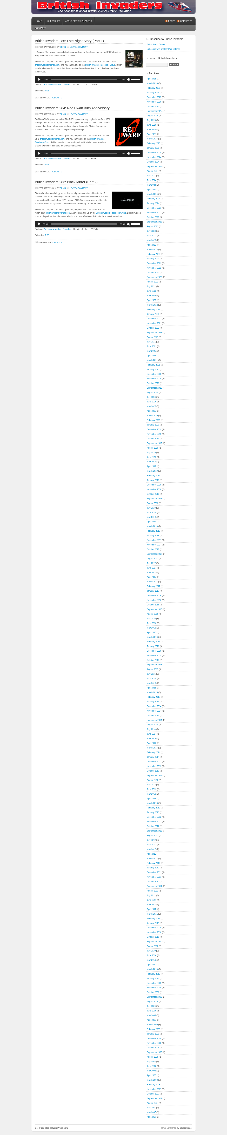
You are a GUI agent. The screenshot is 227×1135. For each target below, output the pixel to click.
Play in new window (52, 84)
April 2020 (151, 411)
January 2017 (153, 591)
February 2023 (153, 254)
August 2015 (152, 669)
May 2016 (151, 628)
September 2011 (154, 886)
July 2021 (151, 342)
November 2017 (154, 545)
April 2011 (151, 909)
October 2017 (153, 549)
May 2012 (151, 849)
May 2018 (151, 517)
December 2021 (154, 318)
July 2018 (151, 508)
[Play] (39, 79)
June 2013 (151, 789)
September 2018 (154, 498)
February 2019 (153, 475)
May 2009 (151, 1015)
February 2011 (153, 918)
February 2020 (153, 420)
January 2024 (153, 203)
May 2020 (151, 406)
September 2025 (154, 111)
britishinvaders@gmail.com (47, 65)
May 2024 (151, 185)
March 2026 (152, 83)
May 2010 (151, 960)
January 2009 (153, 1034)
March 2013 (152, 803)
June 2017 (151, 568)
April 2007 (151, 1117)
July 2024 (151, 175)
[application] (89, 79)
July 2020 (151, 397)
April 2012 (151, 854)
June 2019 (151, 457)
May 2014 (151, 738)
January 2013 (153, 812)
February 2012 (153, 863)
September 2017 (154, 554)
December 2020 (154, 374)
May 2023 (151, 240)
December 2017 (154, 540)
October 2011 (153, 881)
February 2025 (153, 143)
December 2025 (154, 97)
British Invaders (113, 7)
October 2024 (153, 162)
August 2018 (152, 503)
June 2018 (151, 512)
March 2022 (152, 305)
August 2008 (152, 1057)
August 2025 (152, 115)
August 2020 (152, 392)
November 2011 (154, 877)
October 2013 (153, 771)
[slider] (84, 79)
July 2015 (151, 674)
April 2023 (151, 245)
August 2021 (152, 337)
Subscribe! (53, 21)
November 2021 (154, 323)
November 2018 (154, 489)
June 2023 (151, 235)
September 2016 (154, 609)
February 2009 (153, 1029)
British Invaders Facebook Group (100, 65)
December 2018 (154, 485)
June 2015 (151, 678)
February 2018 (153, 531)
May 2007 (151, 1112)
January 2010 (153, 978)
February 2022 (153, 309)
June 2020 (151, 402)
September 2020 (154, 388)
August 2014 (152, 725)
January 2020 (153, 425)
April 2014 (151, 743)
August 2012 (152, 835)
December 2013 (154, 761)
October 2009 (153, 992)
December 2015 (154, 651)
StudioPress (186, 1128)
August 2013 (152, 780)
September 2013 (154, 775)
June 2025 (151, 125)
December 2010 (154, 928)
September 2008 (154, 1052)
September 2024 (154, 166)
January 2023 (153, 259)
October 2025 (153, 106)
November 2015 (154, 655)
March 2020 (152, 415)
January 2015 (153, 701)
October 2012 (153, 826)
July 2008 (151, 1061)
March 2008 (152, 1080)
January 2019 (153, 480)
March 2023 (152, 249)
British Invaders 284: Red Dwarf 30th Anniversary (72, 108)
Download (67, 84)
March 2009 (152, 1024)
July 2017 (151, 563)
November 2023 (154, 212)
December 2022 (154, 263)
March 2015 (152, 692)
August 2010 (152, 946)
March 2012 (152, 858)
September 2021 (154, 332)
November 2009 (154, 988)
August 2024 (152, 171)
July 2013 (151, 784)
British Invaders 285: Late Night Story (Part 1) (69, 41)
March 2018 (152, 526)
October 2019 (153, 438)
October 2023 (153, 217)
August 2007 (152, 1103)
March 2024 (152, 194)
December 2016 (154, 595)
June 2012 (151, 844)
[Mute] (128, 79)
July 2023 (151, 231)
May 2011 (151, 904)
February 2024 (153, 199)
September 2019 (154, 443)
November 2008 (154, 1043)
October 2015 (153, 660)
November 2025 (154, 102)
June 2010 (151, 955)
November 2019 (154, 434)
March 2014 (152, 748)
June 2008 (151, 1066)
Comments (186, 21)
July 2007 (151, 1107)
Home (39, 21)
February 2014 (153, 752)
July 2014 (151, 729)
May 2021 (151, 351)
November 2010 (154, 932)
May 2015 (151, 683)
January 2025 (153, 148)
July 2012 (151, 840)
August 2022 (152, 282)
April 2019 (151, 466)
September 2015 (154, 665)
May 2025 (151, 129)
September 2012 (154, 831)
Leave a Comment (79, 47)
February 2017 (153, 586)
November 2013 (154, 766)
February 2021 (153, 365)
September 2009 (154, 997)
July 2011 (151, 895)
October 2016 (153, 605)
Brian (63, 47)
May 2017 (151, 572)
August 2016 (152, 614)
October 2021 (153, 328)
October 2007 (153, 1094)
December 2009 (154, 983)
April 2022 (151, 300)
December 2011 (154, 872)
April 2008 (151, 1075)
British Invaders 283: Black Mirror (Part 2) (66, 182)
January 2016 (153, 646)
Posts (171, 21)
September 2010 (154, 941)
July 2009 (151, 1006)
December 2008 (154, 1038)
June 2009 (151, 1011)
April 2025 (151, 134)
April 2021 (151, 355)
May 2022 (151, 295)
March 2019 (152, 471)
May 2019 (151, 462)
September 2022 (154, 277)
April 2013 (151, 798)
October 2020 (153, 383)
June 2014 (151, 734)
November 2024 (154, 157)
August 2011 (152, 891)
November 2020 (154, 378)
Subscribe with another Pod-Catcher (163, 49)
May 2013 (151, 794)
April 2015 (151, 688)
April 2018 (151, 522)
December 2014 (154, 706)
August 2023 (152, 226)
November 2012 (154, 821)
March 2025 (152, 139)
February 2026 (153, 88)
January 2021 (153, 369)
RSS (47, 91)
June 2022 (151, 291)
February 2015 (153, 697)
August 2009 (152, 1001)
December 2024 (154, 152)
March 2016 (152, 637)
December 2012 (154, 817)
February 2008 (153, 1084)
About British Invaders (78, 21)
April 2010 (151, 964)
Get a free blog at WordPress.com (51, 1128)
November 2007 (154, 1089)
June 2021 (151, 346)
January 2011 (153, 923)
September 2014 (154, 720)
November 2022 (154, 268)
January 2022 (153, 314)
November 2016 (154, 600)
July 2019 (151, 452)
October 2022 (153, 272)
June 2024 (151, 180)
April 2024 (151, 189)
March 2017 (152, 581)
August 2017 (152, 558)
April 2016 (151, 632)
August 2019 (152, 448)
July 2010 (151, 951)
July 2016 (151, 618)
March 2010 (152, 969)
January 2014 (153, 757)
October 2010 (153, 937)
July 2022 (151, 286)
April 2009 (151, 1020)
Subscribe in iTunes (156, 44)
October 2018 (153, 494)
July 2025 (151, 120)
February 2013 (153, 808)
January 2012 (153, 868)
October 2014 (153, 715)
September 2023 (154, 222)
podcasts (40, 28)
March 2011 (152, 914)
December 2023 (154, 208)
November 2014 (154, 711)
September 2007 (154, 1098)
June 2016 (151, 623)
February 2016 (153, 641)
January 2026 (153, 92)
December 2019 (154, 429)
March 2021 (152, 360)
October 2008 (153, 1047)
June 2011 (151, 900)
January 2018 (153, 535)
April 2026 (151, 79)
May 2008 (151, 1071)
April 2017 (151, 577)
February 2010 (153, 974)
